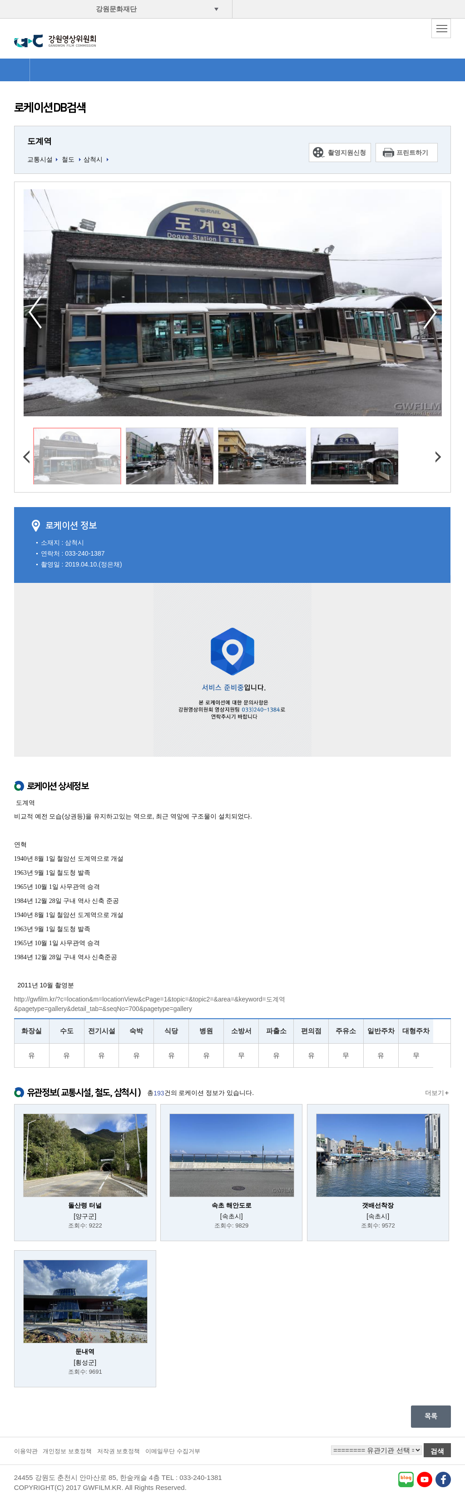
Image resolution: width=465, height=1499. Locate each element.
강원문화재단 (116, 9)
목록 (431, 1416)
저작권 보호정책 (118, 1451)
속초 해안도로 (232, 1205)
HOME (15, 70)
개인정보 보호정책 (67, 1451)
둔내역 (84, 1351)
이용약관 (26, 1451)
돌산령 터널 (85, 1205)
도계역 (39, 141)
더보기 (434, 1092)
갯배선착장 (378, 1205)
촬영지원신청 (347, 152)
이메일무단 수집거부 (172, 1451)
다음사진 (430, 312)
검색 (437, 1451)
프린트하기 (412, 152)
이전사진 (35, 312)
